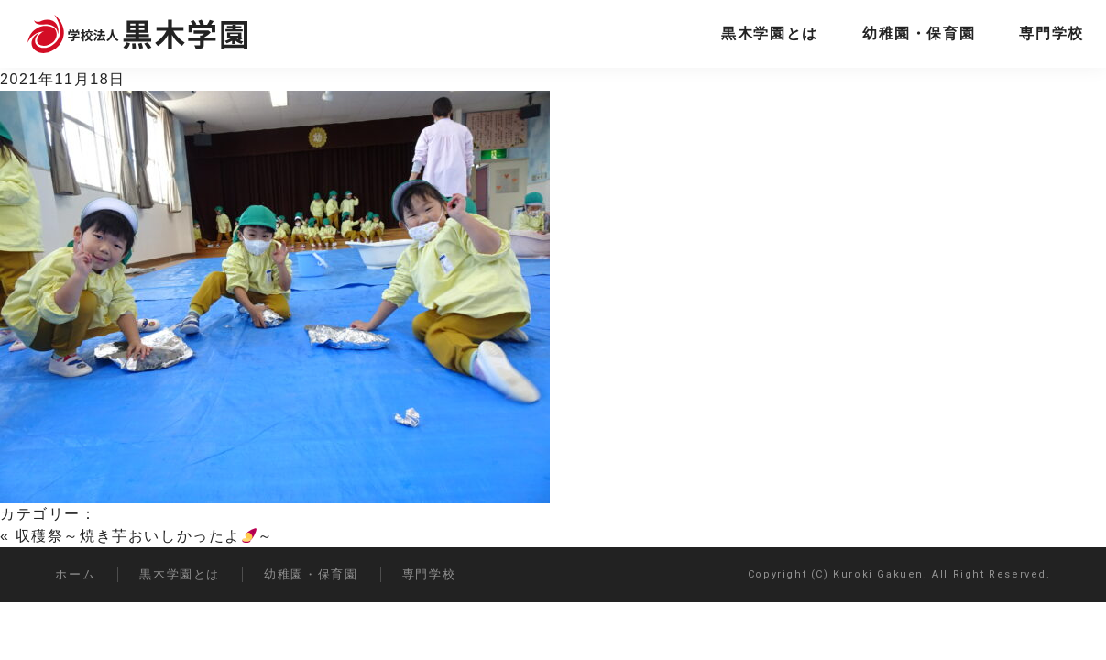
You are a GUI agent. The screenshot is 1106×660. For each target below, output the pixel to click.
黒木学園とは (769, 33)
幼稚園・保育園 (918, 33)
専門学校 (1051, 33)
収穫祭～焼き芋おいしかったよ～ (145, 536)
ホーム (75, 574)
